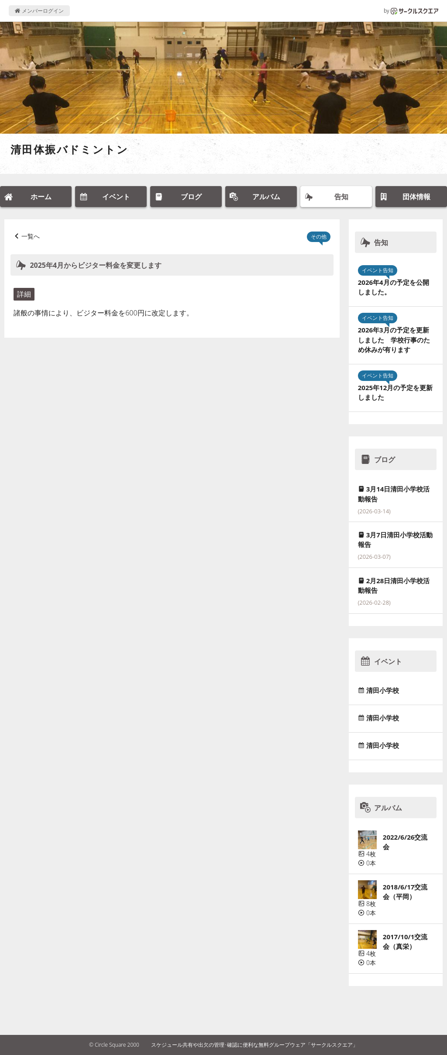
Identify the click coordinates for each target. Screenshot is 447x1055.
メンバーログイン (39, 10)
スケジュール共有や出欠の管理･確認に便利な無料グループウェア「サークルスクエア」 (254, 1044)
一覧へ (30, 236)
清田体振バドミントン (69, 149)
